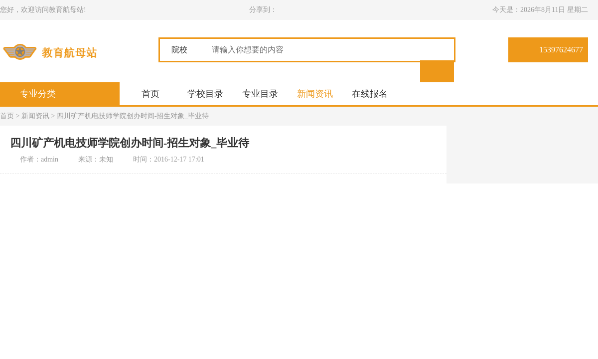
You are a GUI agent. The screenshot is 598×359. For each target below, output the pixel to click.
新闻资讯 (315, 94)
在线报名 (370, 94)
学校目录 (205, 94)
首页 (150, 94)
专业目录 (260, 94)
